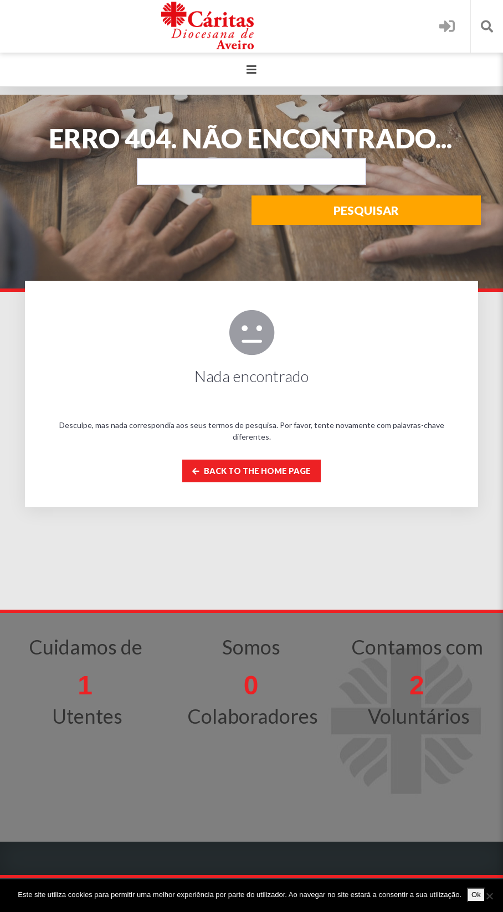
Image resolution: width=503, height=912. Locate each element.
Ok (476, 894)
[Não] (489, 895)
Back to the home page (251, 471)
